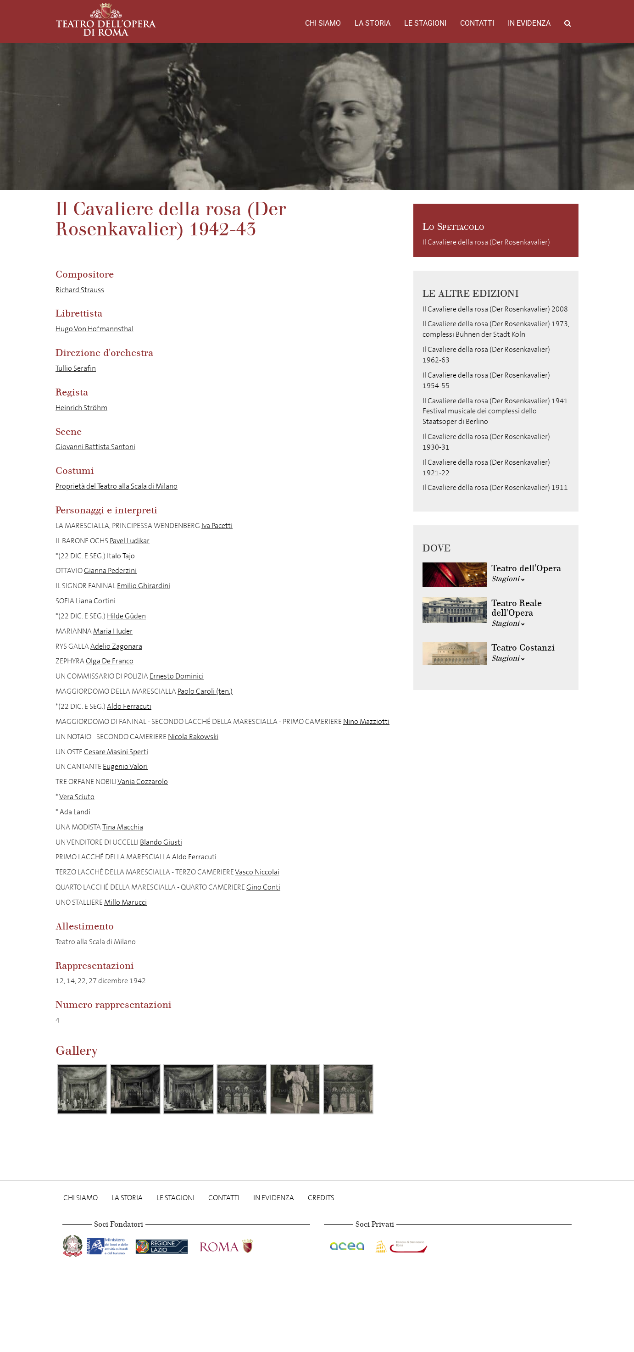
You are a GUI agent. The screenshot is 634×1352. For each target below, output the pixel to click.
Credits (321, 1197)
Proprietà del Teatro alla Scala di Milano (117, 486)
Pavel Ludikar (130, 540)
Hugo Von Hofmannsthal (94, 329)
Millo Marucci (125, 902)
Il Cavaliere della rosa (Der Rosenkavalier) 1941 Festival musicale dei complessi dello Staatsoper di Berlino (495, 411)
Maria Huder (113, 631)
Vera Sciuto (77, 796)
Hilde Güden (126, 616)
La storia (372, 23)
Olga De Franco (109, 661)
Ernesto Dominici (177, 676)
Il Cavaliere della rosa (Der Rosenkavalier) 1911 (495, 487)
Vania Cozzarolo (142, 781)
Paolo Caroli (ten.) (205, 691)
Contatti (477, 23)
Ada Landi (75, 812)
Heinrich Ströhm (81, 407)
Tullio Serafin (76, 368)
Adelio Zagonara (116, 646)
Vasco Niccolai (257, 872)
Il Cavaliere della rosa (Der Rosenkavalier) (486, 242)
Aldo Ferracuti (129, 706)
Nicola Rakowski (193, 736)
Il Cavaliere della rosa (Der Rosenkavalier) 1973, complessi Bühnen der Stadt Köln (496, 329)
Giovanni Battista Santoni (95, 446)
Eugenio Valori (125, 766)
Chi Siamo (323, 23)
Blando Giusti (161, 842)
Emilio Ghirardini (143, 585)
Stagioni (508, 578)
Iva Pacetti (217, 525)
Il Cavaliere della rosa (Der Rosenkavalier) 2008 (495, 309)
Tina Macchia (122, 827)
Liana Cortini (96, 601)
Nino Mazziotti (366, 721)
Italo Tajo (121, 556)
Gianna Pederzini (110, 570)
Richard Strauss (80, 290)
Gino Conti (263, 887)
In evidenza (529, 23)
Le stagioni (425, 23)
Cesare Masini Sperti (116, 752)
